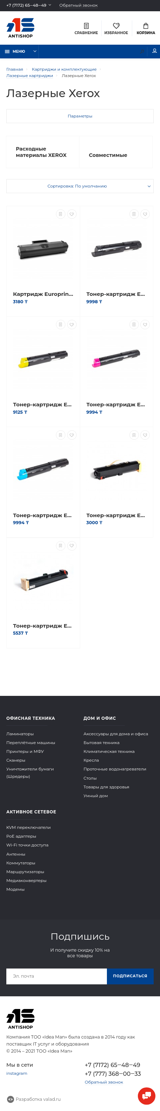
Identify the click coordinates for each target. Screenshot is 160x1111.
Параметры (80, 116)
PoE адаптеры (21, 836)
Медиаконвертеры (26, 880)
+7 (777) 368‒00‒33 (113, 1073)
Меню (15, 51)
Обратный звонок (78, 5)
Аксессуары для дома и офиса (116, 733)
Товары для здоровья (106, 787)
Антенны (15, 854)
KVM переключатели (28, 827)
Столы (90, 778)
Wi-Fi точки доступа (27, 845)
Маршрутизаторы (25, 871)
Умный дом (96, 795)
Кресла (91, 760)
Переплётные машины (30, 742)
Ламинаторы (20, 733)
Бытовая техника (102, 742)
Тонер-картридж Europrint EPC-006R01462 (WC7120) (43, 404)
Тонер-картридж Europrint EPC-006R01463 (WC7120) (117, 404)
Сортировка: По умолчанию (77, 186)
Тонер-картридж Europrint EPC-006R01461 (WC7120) (117, 294)
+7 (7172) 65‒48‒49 (26, 5)
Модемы (15, 889)
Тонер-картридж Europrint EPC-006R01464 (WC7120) (43, 515)
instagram (16, 1073)
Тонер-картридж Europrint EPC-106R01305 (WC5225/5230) (117, 515)
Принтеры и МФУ (25, 751)
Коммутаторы (21, 863)
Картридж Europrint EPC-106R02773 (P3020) (43, 294)
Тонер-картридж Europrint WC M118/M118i (43, 626)
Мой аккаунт (154, 51)
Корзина (146, 29)
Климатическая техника (109, 751)
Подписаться (130, 976)
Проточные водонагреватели (115, 769)
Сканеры (15, 760)
